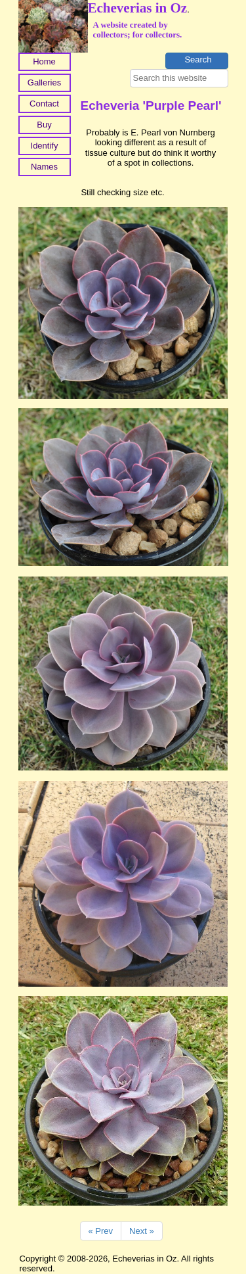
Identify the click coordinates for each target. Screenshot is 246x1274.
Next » (141, 1231)
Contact (44, 103)
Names (44, 167)
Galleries (44, 82)
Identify (44, 146)
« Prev (101, 1231)
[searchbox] (179, 78)
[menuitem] (44, 63)
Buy (44, 125)
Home (44, 61)
